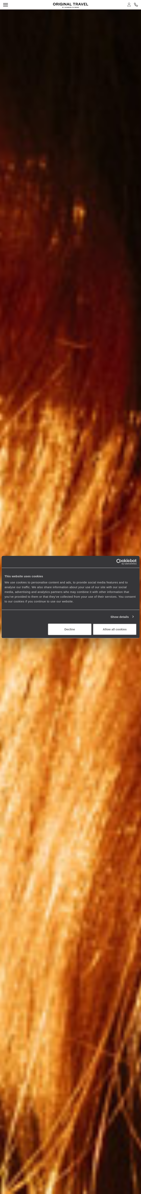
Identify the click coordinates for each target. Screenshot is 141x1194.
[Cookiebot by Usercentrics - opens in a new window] (119, 562)
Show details (120, 616)
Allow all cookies (115, 629)
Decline (69, 629)
